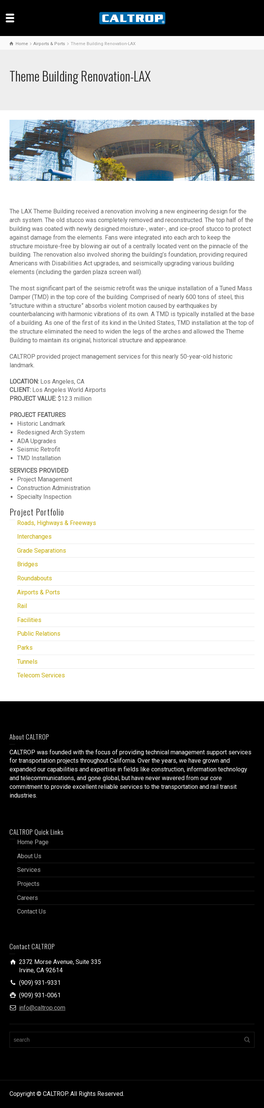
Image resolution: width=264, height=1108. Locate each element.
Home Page (33, 842)
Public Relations (38, 633)
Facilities (29, 620)
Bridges (27, 564)
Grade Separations (41, 550)
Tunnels (27, 661)
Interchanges (34, 536)
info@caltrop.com (42, 1007)
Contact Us (31, 911)
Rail (22, 606)
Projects (28, 883)
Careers (27, 897)
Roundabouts (34, 578)
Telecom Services (41, 675)
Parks (25, 647)
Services (29, 869)
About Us (29, 856)
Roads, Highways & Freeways (56, 523)
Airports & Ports (38, 592)
